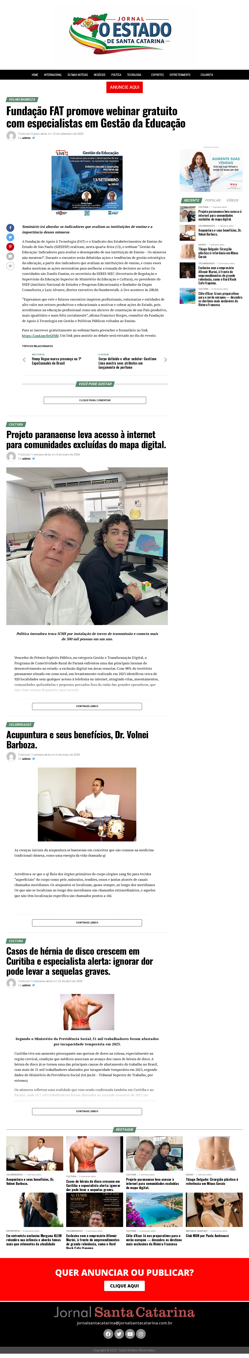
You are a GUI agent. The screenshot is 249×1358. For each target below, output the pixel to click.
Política (116, 75)
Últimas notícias (78, 75)
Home (35, 75)
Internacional (53, 75)
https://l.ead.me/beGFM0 (41, 335)
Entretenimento (182, 75)
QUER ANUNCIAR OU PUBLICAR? (124, 1275)
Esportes (157, 75)
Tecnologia (136, 75)
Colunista (209, 75)
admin (26, 138)
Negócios (99, 75)
